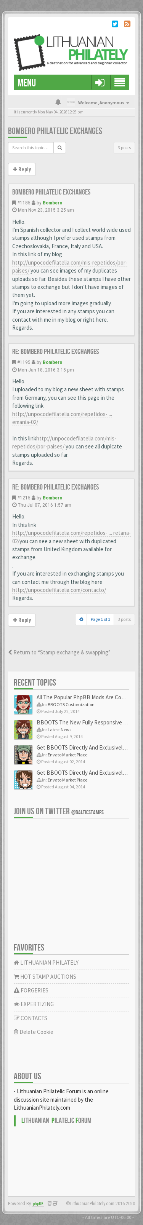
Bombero (52, 202)
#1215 (24, 497)
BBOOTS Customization (71, 704)
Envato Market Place (67, 755)
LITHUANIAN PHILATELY (46, 962)
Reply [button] (22, 169)
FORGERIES (31, 990)
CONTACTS (30, 1018)
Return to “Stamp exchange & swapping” (59, 652)
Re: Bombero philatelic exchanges (55, 351)
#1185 (24, 202)
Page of (100, 619)
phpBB (38, 1203)
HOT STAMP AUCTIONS (45, 976)
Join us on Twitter (59, 811)
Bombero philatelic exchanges (55, 131)
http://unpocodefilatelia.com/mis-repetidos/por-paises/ (64, 442)
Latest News (59, 729)
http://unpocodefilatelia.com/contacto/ (59, 589)
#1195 (24, 362)
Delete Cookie (33, 1031)
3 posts (124, 147)
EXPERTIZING (34, 1004)
